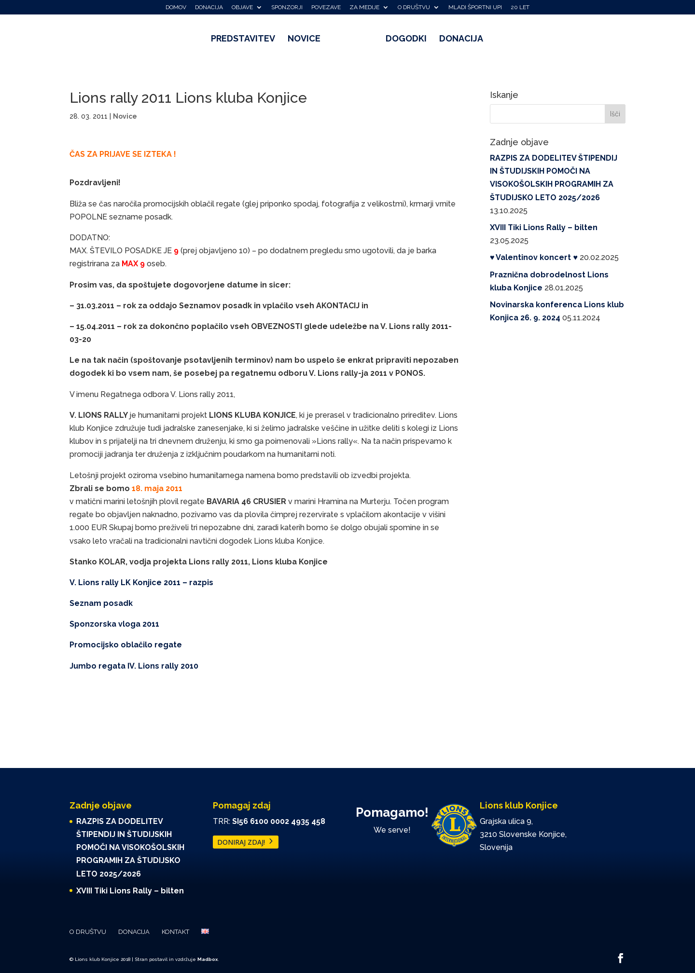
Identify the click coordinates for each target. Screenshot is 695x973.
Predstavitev (246, 39)
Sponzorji (287, 7)
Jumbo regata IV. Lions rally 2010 (134, 666)
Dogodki (402, 39)
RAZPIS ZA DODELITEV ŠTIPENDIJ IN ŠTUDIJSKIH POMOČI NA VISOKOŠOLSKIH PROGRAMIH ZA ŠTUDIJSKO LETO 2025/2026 (130, 847)
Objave (242, 7)
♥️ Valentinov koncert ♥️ (534, 257)
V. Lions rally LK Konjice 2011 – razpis (141, 582)
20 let (520, 7)
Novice (307, 39)
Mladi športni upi (475, 7)
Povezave (326, 7)
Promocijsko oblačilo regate (126, 644)
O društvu (414, 7)
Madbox (207, 959)
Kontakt (175, 931)
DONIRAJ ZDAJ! (241, 842)
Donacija (209, 7)
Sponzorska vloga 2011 (114, 624)
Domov (176, 7)
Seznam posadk (101, 603)
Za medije (364, 7)
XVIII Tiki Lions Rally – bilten (544, 227)
